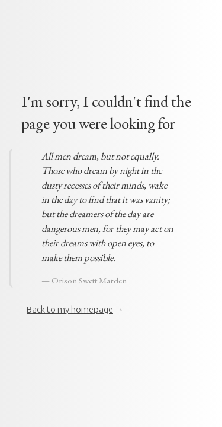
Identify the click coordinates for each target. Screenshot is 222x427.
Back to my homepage (70, 309)
